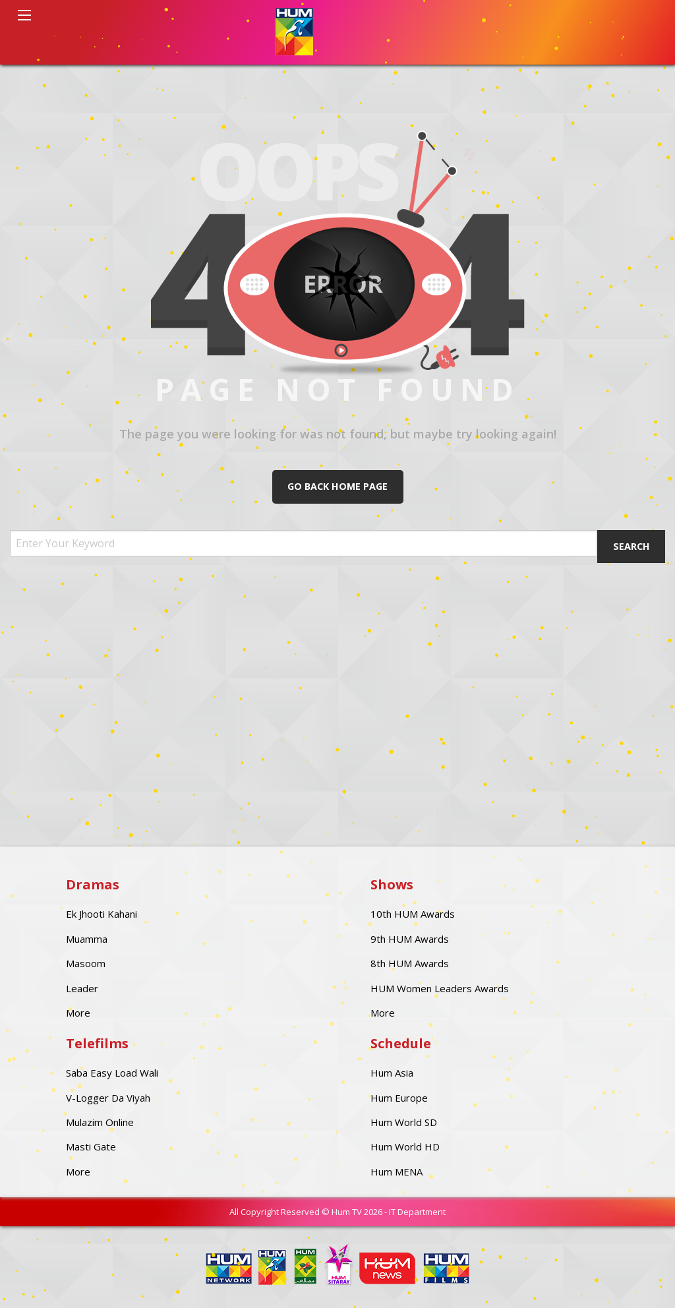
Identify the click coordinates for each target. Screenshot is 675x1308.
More (78, 1012)
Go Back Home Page (337, 486)
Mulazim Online (100, 1122)
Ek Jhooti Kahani (101, 913)
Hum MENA (396, 1171)
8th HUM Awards (409, 963)
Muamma (86, 938)
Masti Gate (91, 1146)
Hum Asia (391, 1072)
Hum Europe (399, 1097)
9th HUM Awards (409, 938)
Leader (82, 988)
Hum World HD (405, 1146)
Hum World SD (403, 1122)
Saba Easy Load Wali (112, 1072)
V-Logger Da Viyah (108, 1097)
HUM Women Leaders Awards (439, 988)
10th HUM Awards (412, 913)
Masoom (85, 963)
